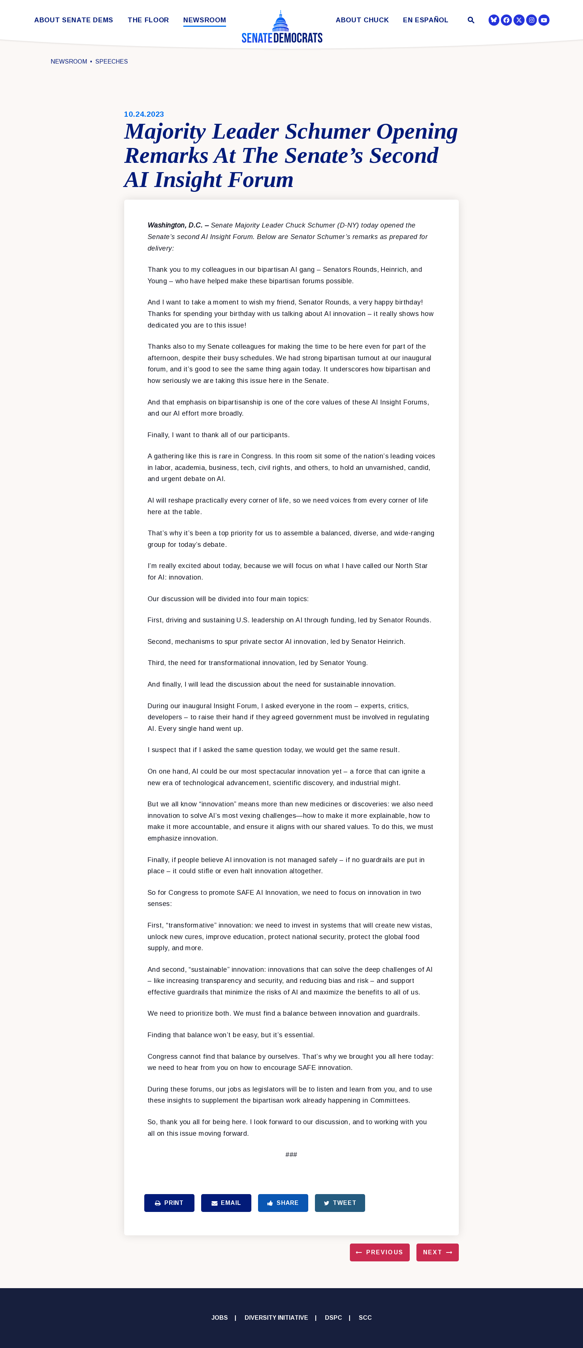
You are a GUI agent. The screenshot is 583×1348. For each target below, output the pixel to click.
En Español (426, 20)
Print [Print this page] (169, 1203)
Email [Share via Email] (226, 1203)
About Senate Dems (73, 20)
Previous (384, 1252)
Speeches (111, 61)
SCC (365, 1318)
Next (432, 1252)
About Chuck (362, 20)
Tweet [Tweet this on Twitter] (340, 1203)
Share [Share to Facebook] (283, 1203)
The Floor (148, 20)
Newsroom (204, 20)
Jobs (220, 1318)
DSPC (333, 1318)
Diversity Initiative (276, 1318)
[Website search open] (470, 21)
